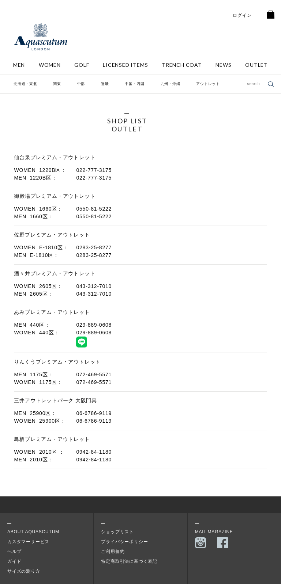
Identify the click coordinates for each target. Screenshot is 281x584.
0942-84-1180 (94, 452)
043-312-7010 (94, 286)
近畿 (105, 84)
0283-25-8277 (94, 247)
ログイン (242, 15)
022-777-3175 (94, 170)
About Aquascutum (33, 531)
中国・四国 (135, 84)
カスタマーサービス (28, 541)
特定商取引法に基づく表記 (129, 561)
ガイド (14, 561)
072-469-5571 (94, 374)
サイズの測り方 (23, 571)
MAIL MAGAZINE (214, 531)
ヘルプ (14, 551)
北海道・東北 (25, 84)
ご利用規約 (112, 551)
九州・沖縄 (170, 84)
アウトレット (208, 84)
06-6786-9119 (94, 413)
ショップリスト (117, 531)
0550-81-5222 (94, 209)
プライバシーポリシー (124, 541)
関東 (57, 84)
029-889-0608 (94, 325)
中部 (81, 84)
